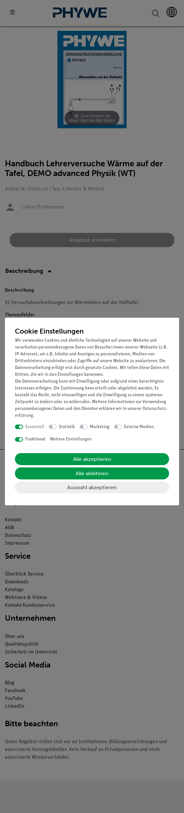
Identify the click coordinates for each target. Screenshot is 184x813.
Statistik (67, 427)
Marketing (99, 427)
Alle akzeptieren (92, 459)
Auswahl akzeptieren (92, 487)
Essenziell (34, 427)
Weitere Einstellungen (71, 439)
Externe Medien (139, 427)
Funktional (35, 439)
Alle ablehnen (92, 473)
